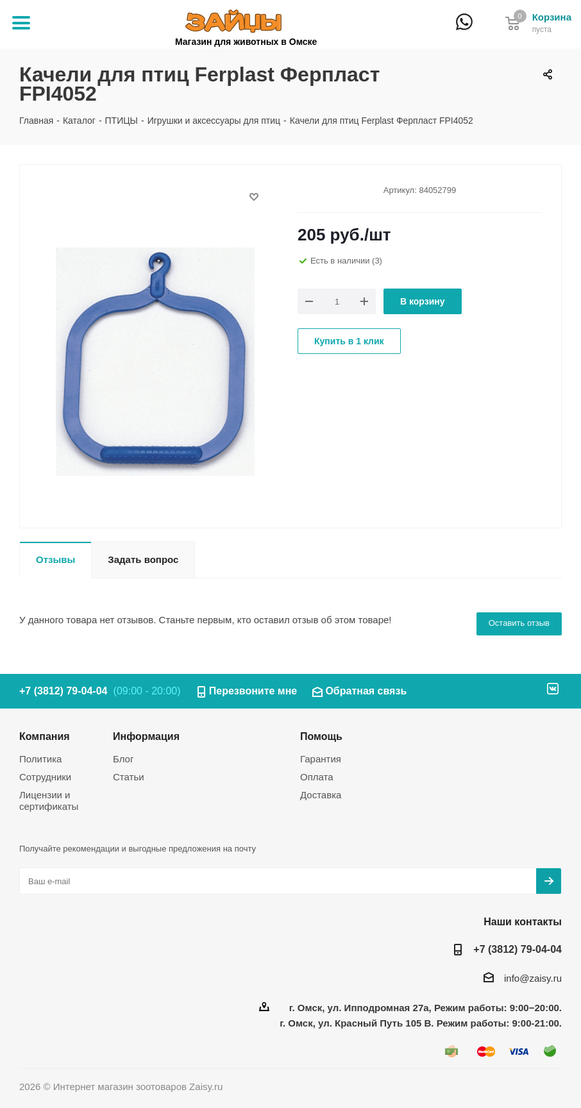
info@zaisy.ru (533, 978)
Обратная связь (366, 690)
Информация (146, 736)
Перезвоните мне (253, 690)
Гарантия (320, 758)
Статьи (128, 776)
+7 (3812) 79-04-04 (487, 30)
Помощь (321, 736)
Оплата (316, 776)
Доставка (320, 794)
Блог (123, 758)
